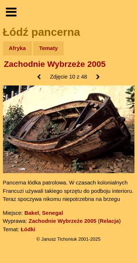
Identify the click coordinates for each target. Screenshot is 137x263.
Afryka (17, 48)
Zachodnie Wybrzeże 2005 (55, 64)
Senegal (52, 213)
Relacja (109, 221)
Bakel (31, 213)
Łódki (28, 229)
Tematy (48, 48)
